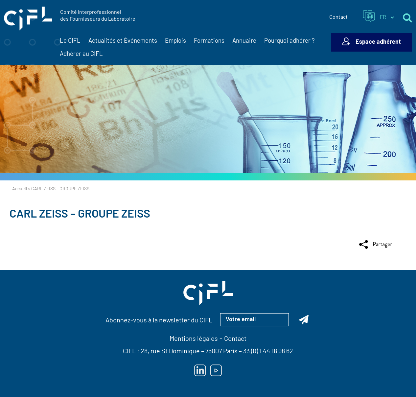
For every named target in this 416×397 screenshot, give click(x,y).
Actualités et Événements (122, 41)
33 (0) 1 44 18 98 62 (268, 351)
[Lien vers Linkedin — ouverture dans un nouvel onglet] (200, 370)
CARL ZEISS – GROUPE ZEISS (80, 215)
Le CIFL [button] (70, 41)
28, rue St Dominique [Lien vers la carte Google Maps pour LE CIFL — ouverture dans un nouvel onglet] (170, 351)
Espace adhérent (378, 42)
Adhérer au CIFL (81, 54)
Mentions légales (194, 339)
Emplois (175, 41)
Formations (209, 41)
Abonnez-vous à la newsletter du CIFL (158, 320)
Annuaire (244, 41)
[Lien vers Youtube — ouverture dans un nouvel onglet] (216, 370)
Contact (338, 17)
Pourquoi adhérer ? (289, 41)
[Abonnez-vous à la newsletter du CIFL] (304, 320)
